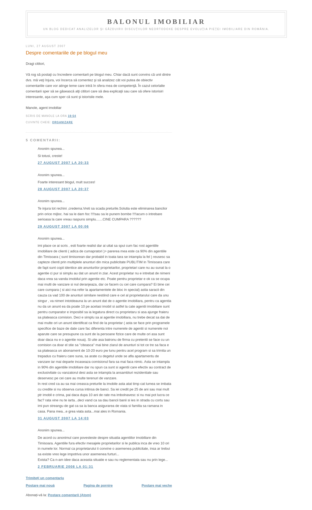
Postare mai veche (157, 485)
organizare (62, 122)
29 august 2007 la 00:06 (63, 226)
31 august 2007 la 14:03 (63, 418)
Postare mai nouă (40, 485)
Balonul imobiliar (156, 22)
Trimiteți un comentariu (45, 478)
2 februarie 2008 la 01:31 (65, 467)
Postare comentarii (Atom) (69, 495)
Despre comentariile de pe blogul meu (66, 53)
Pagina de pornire (98, 485)
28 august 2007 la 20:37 (63, 189)
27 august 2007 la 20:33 (63, 163)
